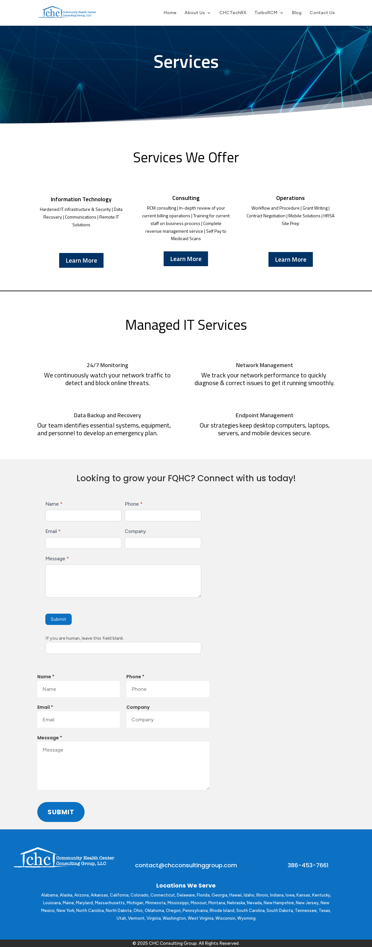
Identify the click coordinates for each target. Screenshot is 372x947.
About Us (195, 13)
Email (52, 531)
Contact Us (322, 13)
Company (135, 531)
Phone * (135, 676)
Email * (45, 707)
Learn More (81, 260)
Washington (174, 918)
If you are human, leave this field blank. (84, 638)
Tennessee (306, 910)
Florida (203, 895)
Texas (324, 910)
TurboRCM (265, 13)
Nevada (254, 902)
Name (53, 504)
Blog (297, 13)
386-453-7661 (308, 865)
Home (170, 13)
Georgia (219, 895)
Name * (45, 676)
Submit (58, 619)
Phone (133, 504)
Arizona (81, 895)
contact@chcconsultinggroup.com (186, 865)
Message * (49, 738)
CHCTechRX (232, 13)
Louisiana (52, 902)
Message (57, 559)
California (119, 895)
